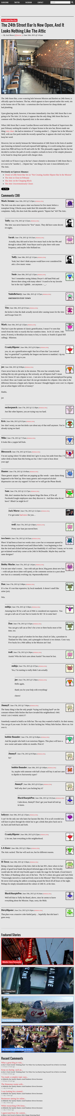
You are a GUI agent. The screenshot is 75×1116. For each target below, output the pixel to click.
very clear (10, 131)
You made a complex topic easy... (14, 1077)
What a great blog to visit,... (12, 1063)
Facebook (28, 2)
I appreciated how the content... (13, 1113)
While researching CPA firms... (13, 1106)
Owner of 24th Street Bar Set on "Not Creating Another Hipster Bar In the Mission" (38, 175)
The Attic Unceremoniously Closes (19, 184)
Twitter (17, 2)
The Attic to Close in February (17, 178)
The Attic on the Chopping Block (18, 181)
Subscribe (4, 2)
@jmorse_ (18, 35)
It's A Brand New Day (9, 20)
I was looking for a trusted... (12, 1091)
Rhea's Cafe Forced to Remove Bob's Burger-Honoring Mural (21, 1115)
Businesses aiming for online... (13, 1099)
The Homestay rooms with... (12, 1084)
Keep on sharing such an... (12, 1070)
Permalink (39, 201)
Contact (40, 2)
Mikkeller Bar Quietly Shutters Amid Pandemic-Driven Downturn (22, 1079)
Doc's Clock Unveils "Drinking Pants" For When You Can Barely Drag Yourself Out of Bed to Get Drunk (34, 1065)
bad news (23, 515)
